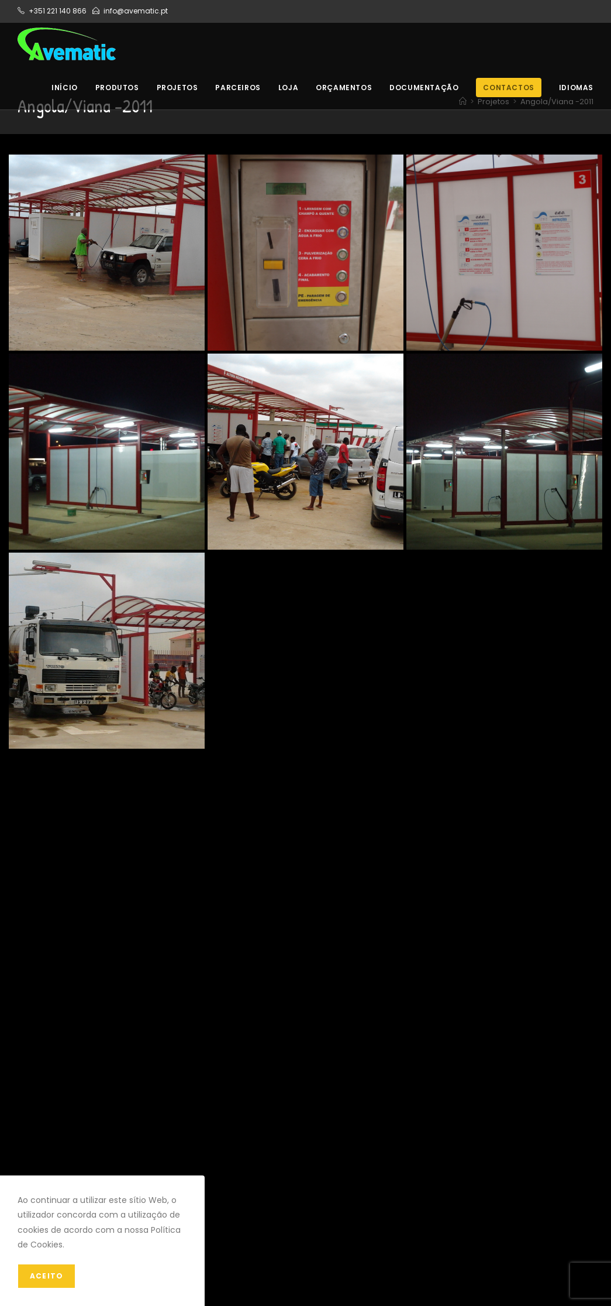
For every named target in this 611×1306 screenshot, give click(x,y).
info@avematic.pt (135, 11)
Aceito (46, 1276)
